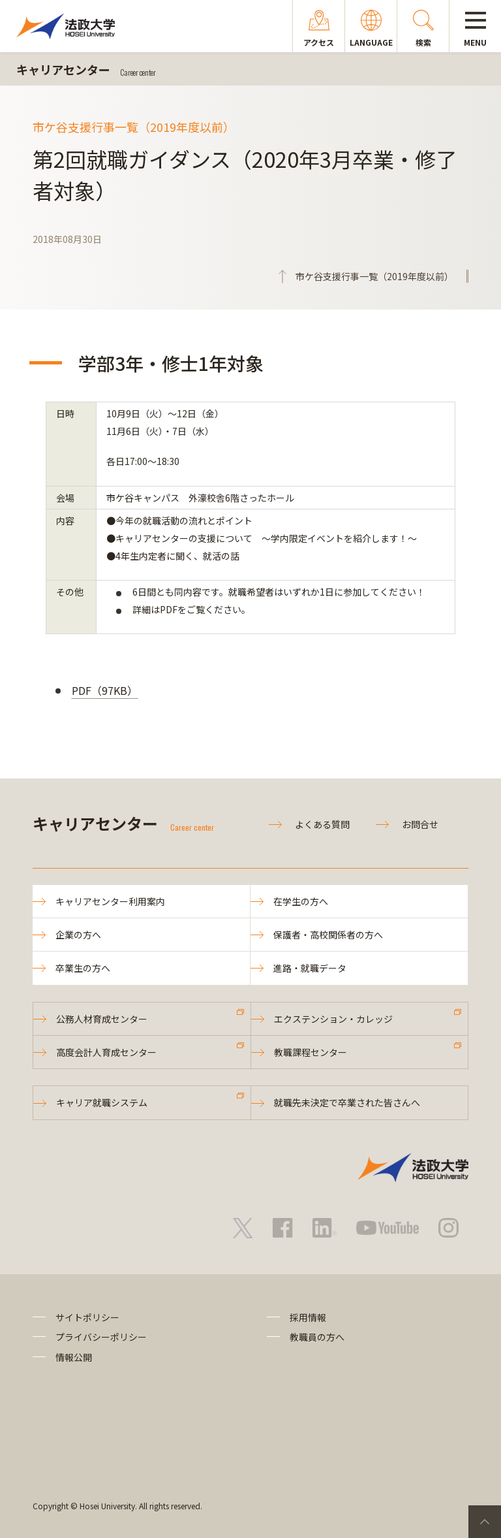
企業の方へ (78, 934)
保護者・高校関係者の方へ (328, 934)
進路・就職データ (309, 967)
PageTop (484, 1521)
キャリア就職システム (101, 1102)
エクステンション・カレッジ (333, 1018)
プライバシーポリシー (101, 1336)
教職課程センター (310, 1052)
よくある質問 (322, 824)
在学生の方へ (300, 901)
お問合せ (420, 824)
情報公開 (73, 1357)
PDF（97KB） (105, 690)
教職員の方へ (317, 1336)
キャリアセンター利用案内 (110, 901)
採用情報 (308, 1317)
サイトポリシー (87, 1317)
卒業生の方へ (82, 967)
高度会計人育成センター (106, 1052)
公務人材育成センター (101, 1018)
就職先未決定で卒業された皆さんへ (347, 1102)
